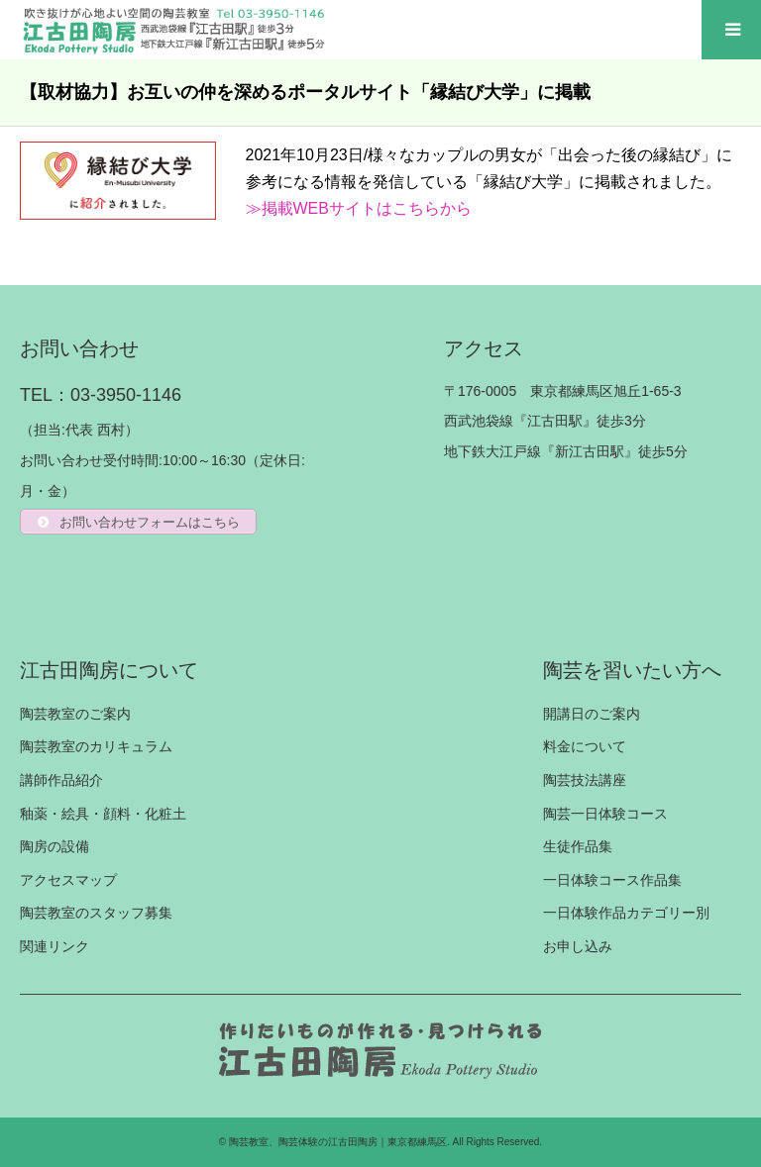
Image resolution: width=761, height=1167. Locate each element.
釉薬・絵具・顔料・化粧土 (103, 814)
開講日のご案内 (591, 714)
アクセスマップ (68, 880)
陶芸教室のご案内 (75, 714)
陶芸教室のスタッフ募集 (96, 913)
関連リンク (54, 946)
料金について (584, 746)
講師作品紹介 (61, 780)
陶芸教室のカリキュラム (96, 746)
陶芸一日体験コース (605, 814)
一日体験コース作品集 (612, 880)
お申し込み (577, 946)
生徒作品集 (577, 846)
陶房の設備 (54, 846)
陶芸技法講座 (584, 780)
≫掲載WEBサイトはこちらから (359, 208)
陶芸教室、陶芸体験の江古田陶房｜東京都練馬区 (338, 1141)
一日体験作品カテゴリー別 (626, 913)
